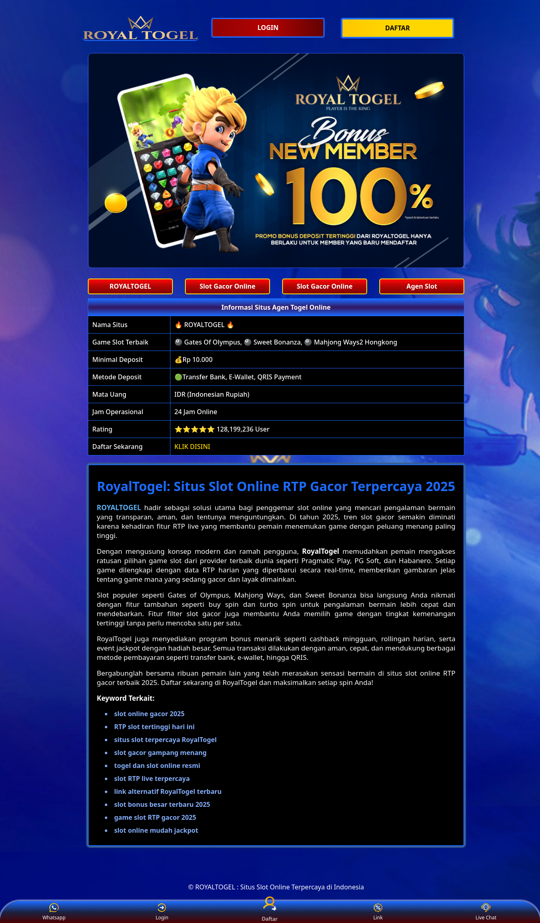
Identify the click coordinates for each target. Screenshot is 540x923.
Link (378, 912)
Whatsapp (54, 912)
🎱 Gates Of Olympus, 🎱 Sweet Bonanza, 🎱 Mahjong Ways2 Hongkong (286, 342)
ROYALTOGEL (119, 507)
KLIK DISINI (192, 446)
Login (161, 912)
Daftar (269, 911)
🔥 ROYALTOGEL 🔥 (204, 324)
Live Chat (486, 912)
